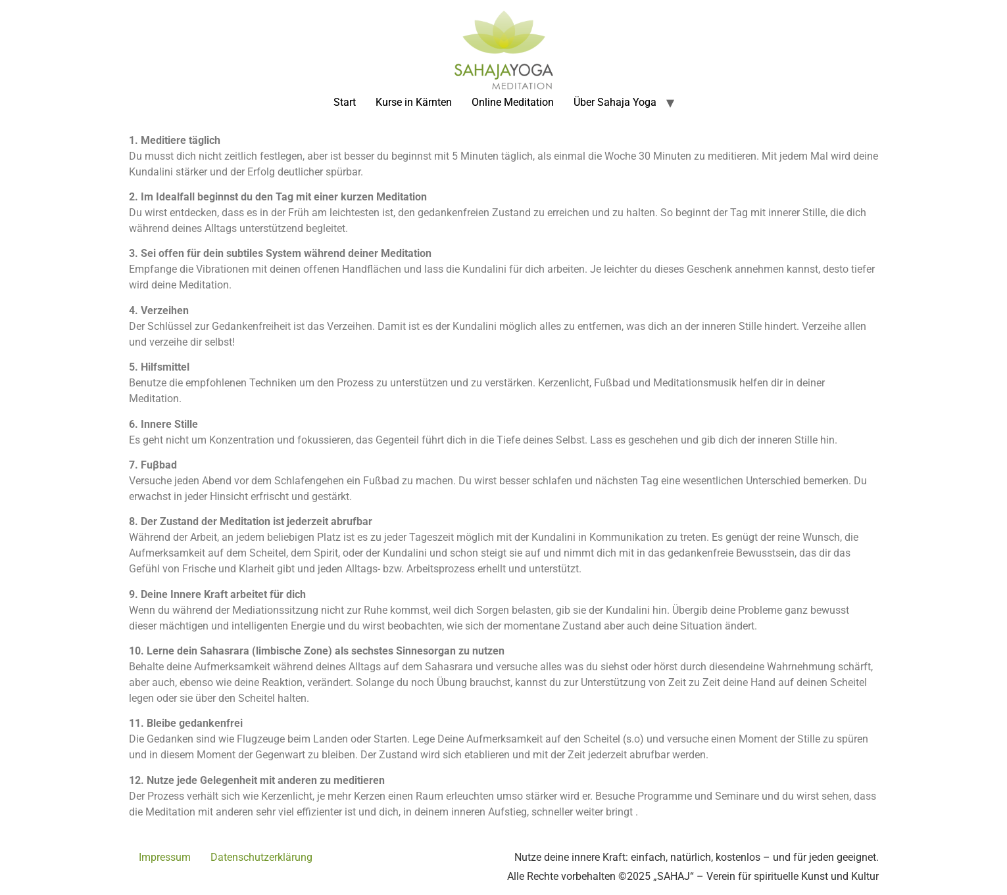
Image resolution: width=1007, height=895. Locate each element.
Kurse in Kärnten (414, 102)
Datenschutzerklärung (261, 857)
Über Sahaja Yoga (615, 102)
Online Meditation (513, 102)
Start (344, 102)
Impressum (165, 857)
